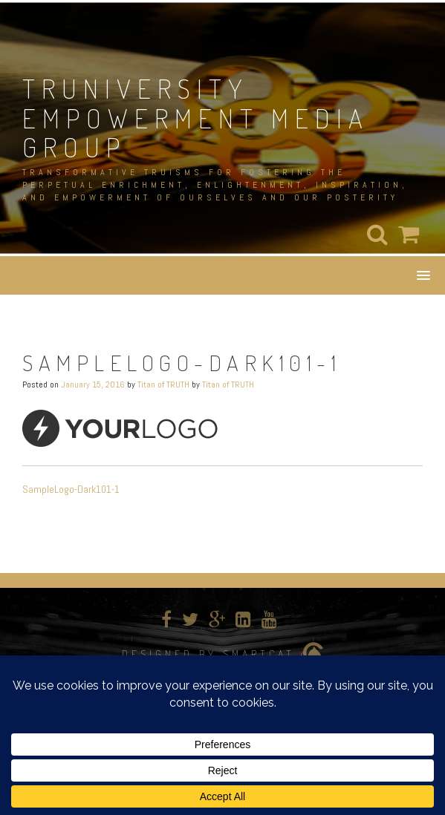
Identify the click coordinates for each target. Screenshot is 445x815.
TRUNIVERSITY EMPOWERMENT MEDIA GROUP (195, 117)
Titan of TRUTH (163, 384)
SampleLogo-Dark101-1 (71, 489)
